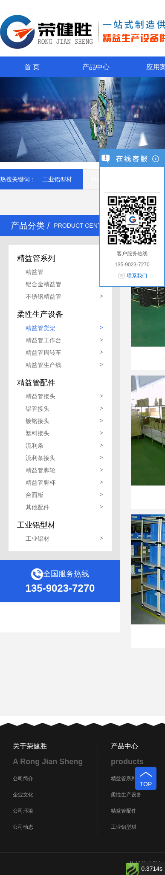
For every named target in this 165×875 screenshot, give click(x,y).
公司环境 (23, 811)
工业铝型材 (57, 179)
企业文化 (23, 795)
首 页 (32, 67)
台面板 (34, 494)
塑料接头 (37, 433)
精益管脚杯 (40, 482)
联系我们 (137, 276)
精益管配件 (123, 811)
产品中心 (96, 67)
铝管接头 (37, 408)
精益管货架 (40, 328)
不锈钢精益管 (43, 296)
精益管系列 (123, 779)
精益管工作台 (43, 340)
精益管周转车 (43, 352)
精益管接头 (40, 396)
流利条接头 (40, 457)
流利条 (34, 445)
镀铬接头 (37, 421)
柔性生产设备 (126, 795)
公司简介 (23, 779)
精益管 (34, 271)
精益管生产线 (43, 364)
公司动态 (23, 827)
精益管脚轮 (40, 470)
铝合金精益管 (43, 284)
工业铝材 (37, 538)
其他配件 (37, 507)
